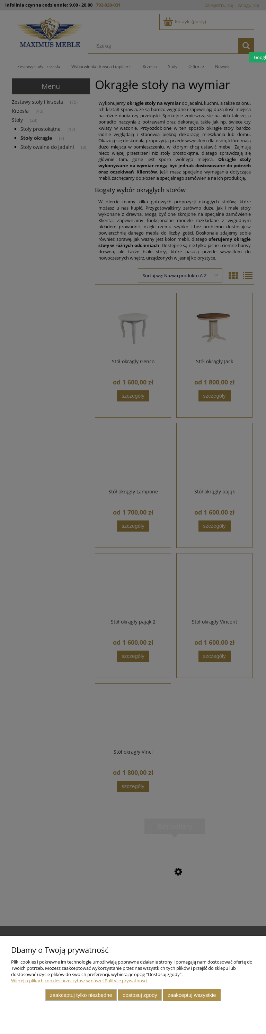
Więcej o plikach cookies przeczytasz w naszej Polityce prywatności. (79, 980)
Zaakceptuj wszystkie (192, 995)
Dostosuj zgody (140, 995)
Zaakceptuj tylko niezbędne (81, 995)
